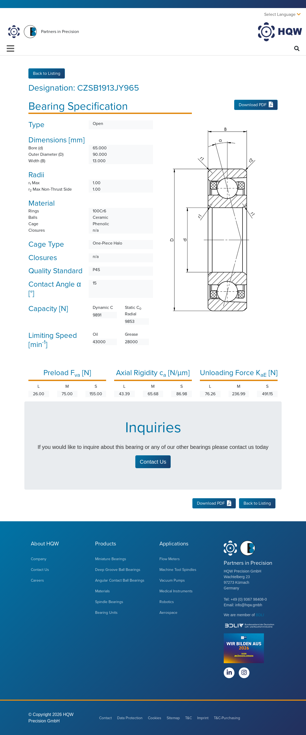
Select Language (280, 14)
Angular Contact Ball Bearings (119, 580)
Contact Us (40, 569)
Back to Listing (46, 73)
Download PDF (256, 105)
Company (38, 559)
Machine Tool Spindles (177, 569)
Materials (102, 591)
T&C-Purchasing (227, 718)
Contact (105, 718)
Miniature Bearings (110, 559)
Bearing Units (106, 612)
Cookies (154, 718)
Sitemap (173, 718)
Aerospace (168, 612)
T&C (188, 718)
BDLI (260, 615)
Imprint (202, 718)
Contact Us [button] (153, 462)
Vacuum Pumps (172, 580)
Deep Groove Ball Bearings (117, 569)
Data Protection (130, 718)
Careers (37, 580)
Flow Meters (169, 559)
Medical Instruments (176, 591)
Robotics (166, 602)
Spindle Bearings (109, 602)
